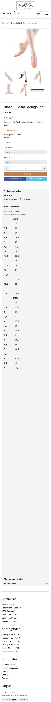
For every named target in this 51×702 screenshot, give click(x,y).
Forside (5, 23)
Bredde (7, 157)
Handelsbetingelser (10, 668)
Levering (5, 671)
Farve (7, 137)
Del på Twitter (36, 179)
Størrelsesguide (8, 665)
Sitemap (5, 675)
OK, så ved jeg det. (10, 700)
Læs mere (23, 700)
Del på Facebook (15, 179)
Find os (5, 678)
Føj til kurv (25, 174)
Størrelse (8, 147)
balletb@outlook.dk (9, 621)
